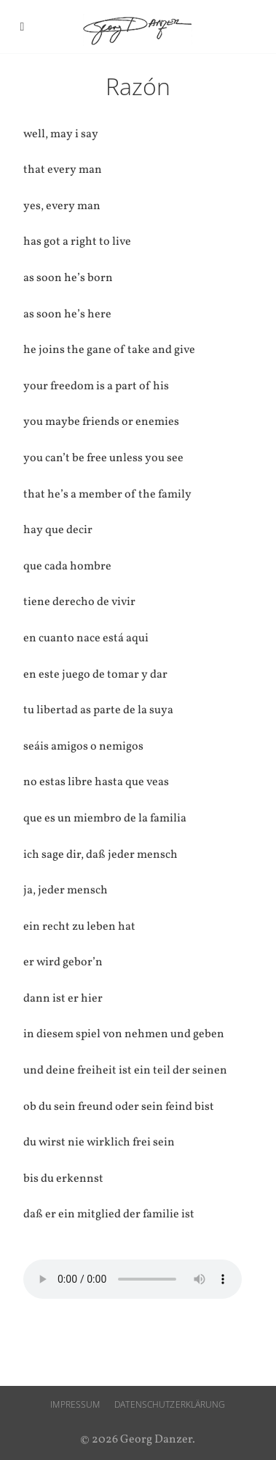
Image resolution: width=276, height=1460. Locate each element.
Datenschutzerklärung (169, 1404)
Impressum (75, 1404)
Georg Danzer (137, 30)
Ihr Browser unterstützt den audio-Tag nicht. (132, 1279)
